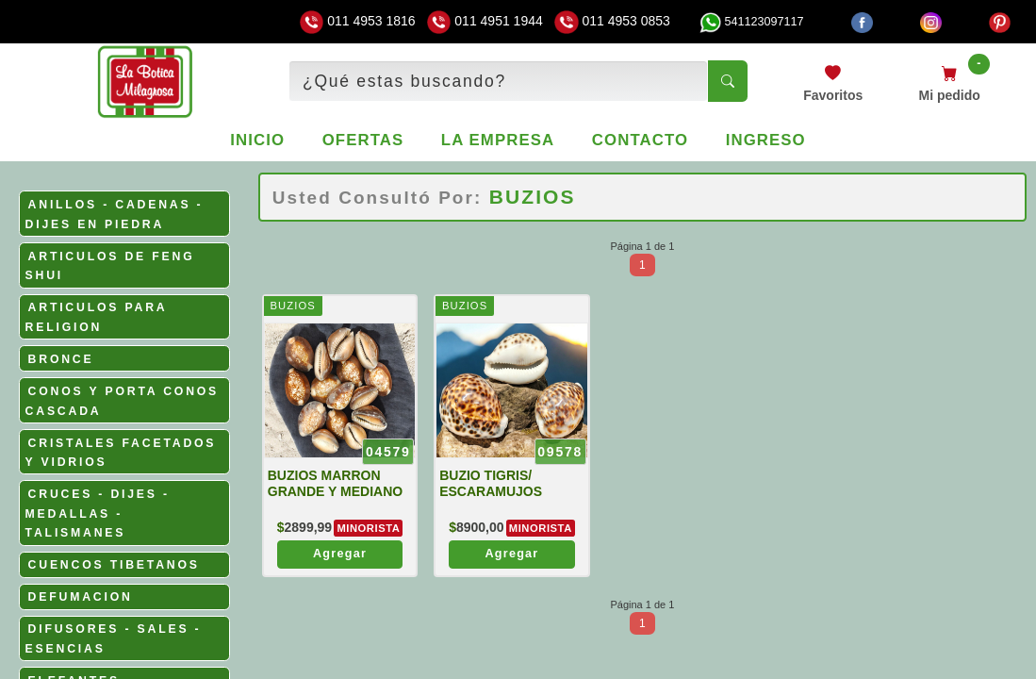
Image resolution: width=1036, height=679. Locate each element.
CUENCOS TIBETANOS (114, 564)
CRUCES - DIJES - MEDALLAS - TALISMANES (97, 513)
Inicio (257, 140)
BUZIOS (292, 305)
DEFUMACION (80, 597)
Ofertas (363, 140)
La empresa (497, 140)
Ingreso (766, 140)
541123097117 (751, 21)
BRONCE (61, 359)
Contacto (640, 140)
